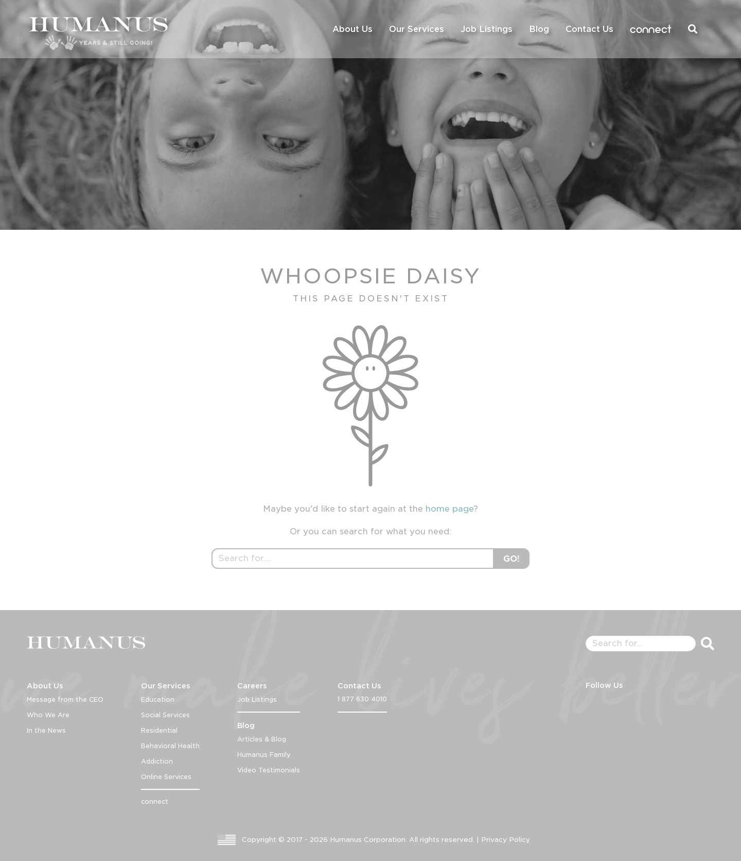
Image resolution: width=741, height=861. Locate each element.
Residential (159, 730)
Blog (539, 29)
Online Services (166, 777)
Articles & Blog (261, 739)
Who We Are (48, 715)
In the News (46, 730)
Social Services (165, 715)
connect (651, 29)
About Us (352, 29)
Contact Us (589, 29)
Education (157, 699)
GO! (511, 559)
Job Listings (487, 29)
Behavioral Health (170, 746)
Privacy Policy (505, 839)
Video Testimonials (268, 770)
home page (449, 509)
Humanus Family (264, 754)
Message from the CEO (65, 699)
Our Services (416, 29)
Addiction (157, 761)
